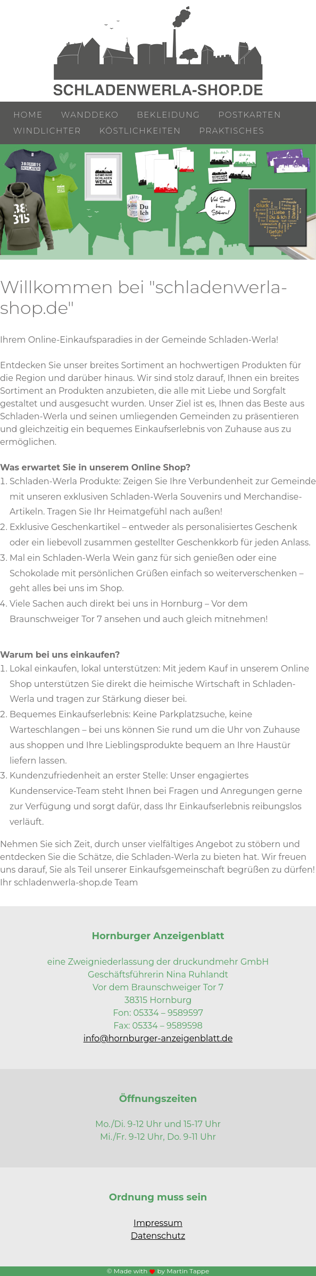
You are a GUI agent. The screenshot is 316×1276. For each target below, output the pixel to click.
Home (28, 115)
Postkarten (250, 115)
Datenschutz (158, 1236)
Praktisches (231, 131)
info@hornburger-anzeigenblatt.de (158, 1038)
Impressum (158, 1223)
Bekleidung (168, 115)
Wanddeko (90, 115)
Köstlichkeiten (140, 131)
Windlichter (47, 131)
